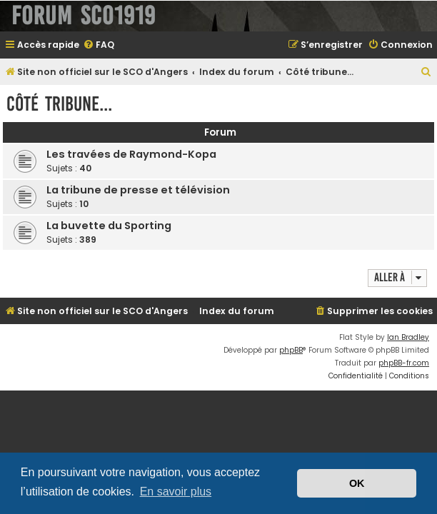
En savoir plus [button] (176, 491)
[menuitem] (98, 45)
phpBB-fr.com (403, 363)
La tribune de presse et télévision (138, 190)
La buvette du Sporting (108, 225)
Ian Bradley (408, 337)
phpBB (291, 350)
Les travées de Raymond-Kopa (131, 154)
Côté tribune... (59, 104)
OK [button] (357, 483)
